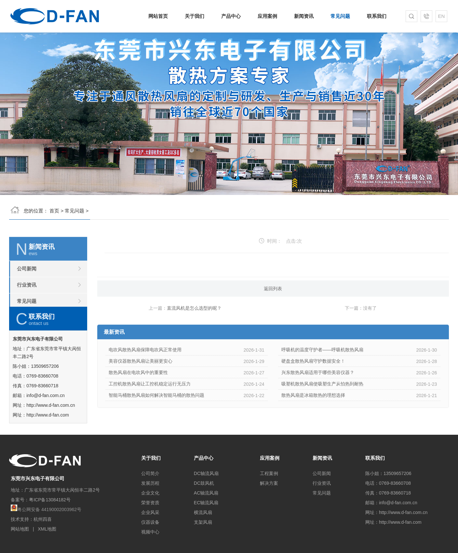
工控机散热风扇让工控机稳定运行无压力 (150, 404)
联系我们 (374, 16)
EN (439, 16)
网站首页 (160, 16)
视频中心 (150, 531)
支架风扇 (203, 522)
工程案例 (269, 473)
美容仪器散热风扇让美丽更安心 (140, 381)
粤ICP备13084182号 (50, 499)
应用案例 (267, 16)
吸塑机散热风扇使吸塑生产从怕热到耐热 (322, 404)
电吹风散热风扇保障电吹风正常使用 (145, 370)
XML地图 (47, 529)
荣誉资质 (150, 502)
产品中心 (231, 16)
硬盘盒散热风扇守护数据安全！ (313, 381)
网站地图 (20, 529)
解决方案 (269, 483)
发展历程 (150, 483)
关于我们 (196, 16)
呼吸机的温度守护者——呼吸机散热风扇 (322, 370)
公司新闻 (26, 289)
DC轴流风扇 (206, 473)
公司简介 (150, 473)
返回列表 (273, 309)
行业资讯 (26, 305)
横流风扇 (203, 512)
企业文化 (150, 492)
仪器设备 (150, 522)
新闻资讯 (303, 16)
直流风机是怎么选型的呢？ (194, 328)
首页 (54, 209)
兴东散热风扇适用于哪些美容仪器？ (317, 393)
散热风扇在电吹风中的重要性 (138, 393)
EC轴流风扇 (206, 502)
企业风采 (150, 512)
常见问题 (338, 16)
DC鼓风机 (204, 483)
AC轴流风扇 (206, 492)
